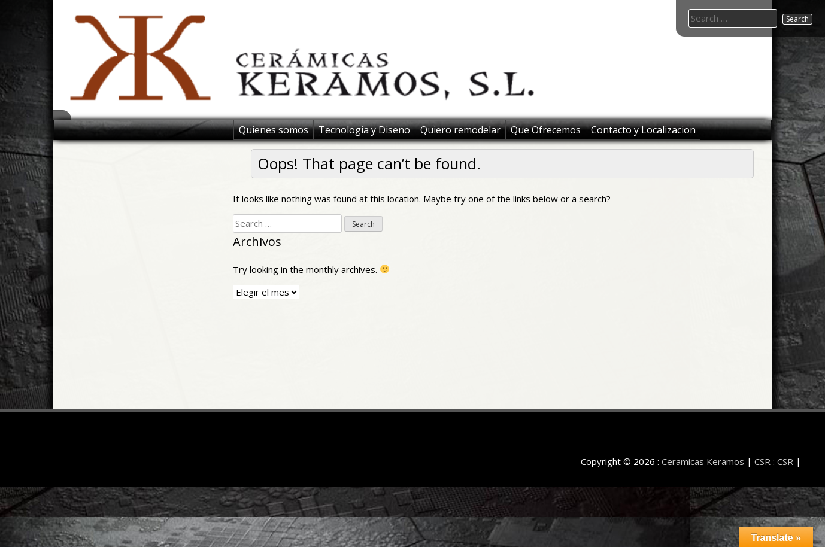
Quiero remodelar (460, 129)
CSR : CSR (773, 461)
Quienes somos (273, 129)
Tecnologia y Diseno (364, 129)
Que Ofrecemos (546, 129)
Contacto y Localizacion (643, 129)
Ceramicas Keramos (703, 461)
